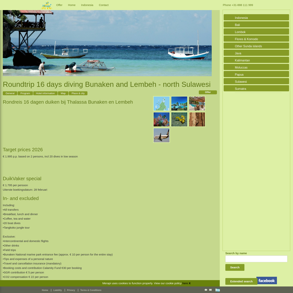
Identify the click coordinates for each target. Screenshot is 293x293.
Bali (237, 25)
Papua (239, 74)
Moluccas (241, 67)
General (10, 93)
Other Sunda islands (248, 46)
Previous (6, 39)
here (185, 283)
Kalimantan (242, 60)
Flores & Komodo (246, 39)
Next (208, 39)
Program (25, 93)
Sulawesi (241, 81)
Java (238, 53)
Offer (59, 5)
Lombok (240, 32)
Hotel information (45, 93)
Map (63, 93)
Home (71, 5)
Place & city (78, 93)
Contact (104, 5)
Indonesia (87, 5)
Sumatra (240, 88)
